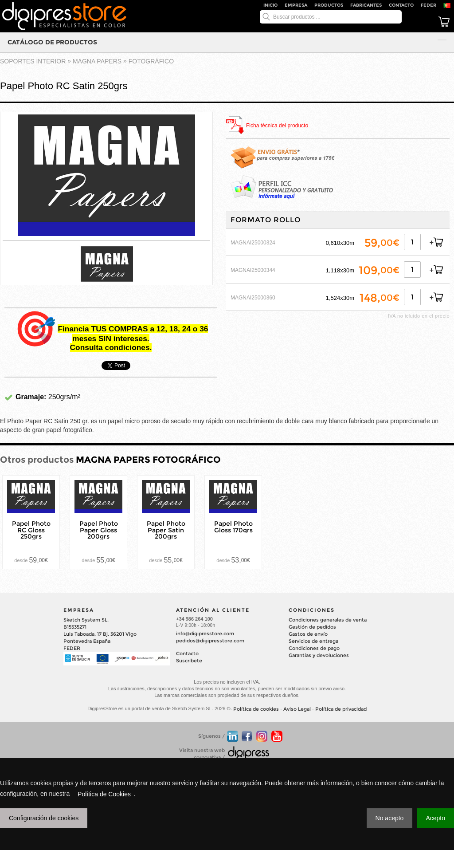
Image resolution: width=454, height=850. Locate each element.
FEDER (428, 5)
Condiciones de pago (314, 648)
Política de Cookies (104, 794)
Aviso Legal (297, 709)
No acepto (390, 818)
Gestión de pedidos (312, 627)
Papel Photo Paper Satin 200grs (166, 530)
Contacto (401, 5)
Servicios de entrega (313, 641)
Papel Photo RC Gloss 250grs (31, 530)
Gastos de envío (308, 634)
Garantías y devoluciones (319, 655)
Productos (328, 5)
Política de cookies (256, 709)
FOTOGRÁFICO (151, 61)
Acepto (435, 818)
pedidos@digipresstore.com (210, 641)
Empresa (296, 5)
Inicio (270, 5)
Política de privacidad (341, 709)
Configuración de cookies (43, 818)
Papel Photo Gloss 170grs (233, 526)
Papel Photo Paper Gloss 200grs (98, 530)
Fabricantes (366, 5)
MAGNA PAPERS (97, 61)
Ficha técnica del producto (277, 126)
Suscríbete (189, 660)
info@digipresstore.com (205, 633)
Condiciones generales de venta (328, 620)
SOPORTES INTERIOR (33, 61)
